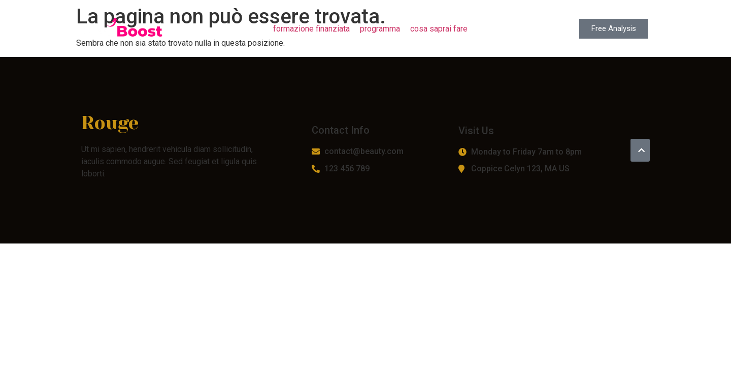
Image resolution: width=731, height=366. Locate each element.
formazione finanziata (311, 29)
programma (380, 29)
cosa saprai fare (439, 29)
